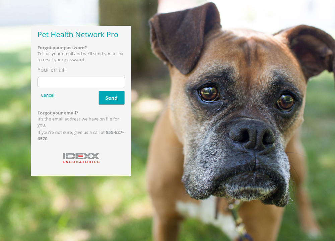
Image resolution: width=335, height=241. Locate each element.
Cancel (47, 95)
